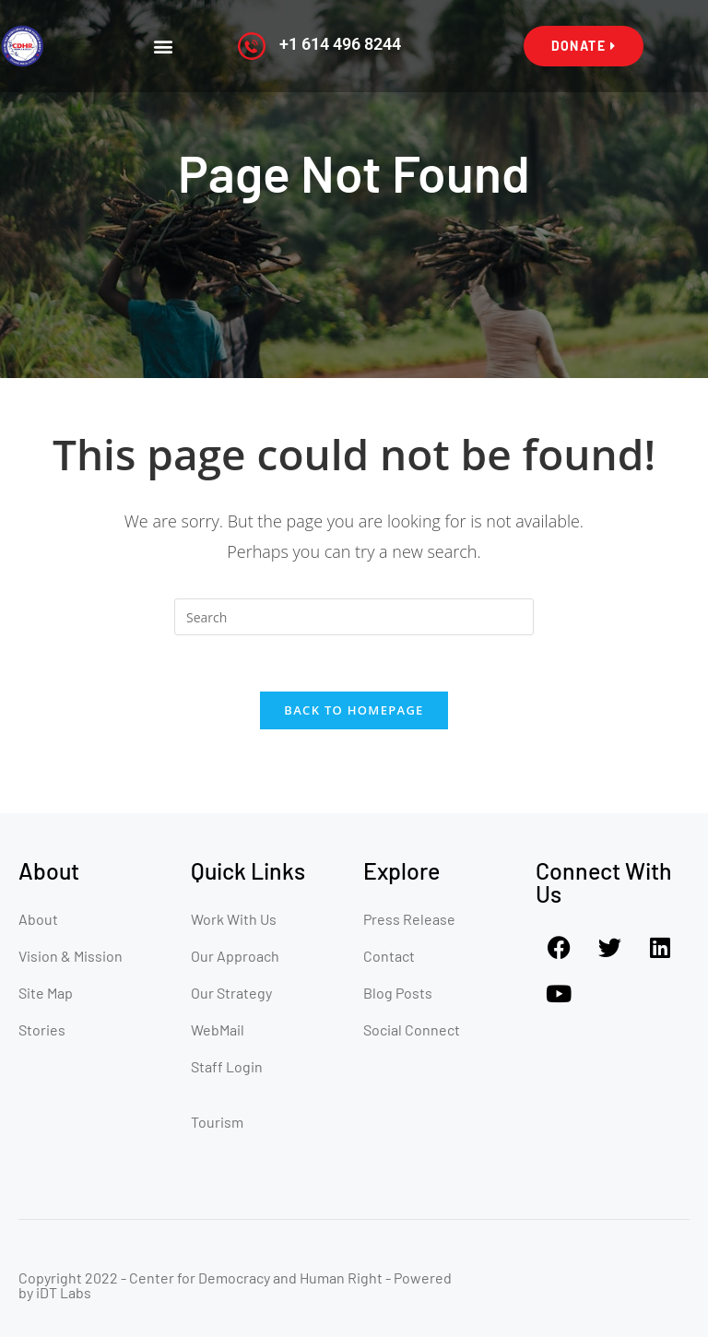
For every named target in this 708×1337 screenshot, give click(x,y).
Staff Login (227, 1066)
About (38, 919)
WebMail (217, 1029)
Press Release (409, 919)
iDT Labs (63, 1292)
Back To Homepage (353, 710)
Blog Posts (397, 992)
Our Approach (235, 955)
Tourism (217, 1121)
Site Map (45, 992)
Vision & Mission (70, 955)
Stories (41, 1029)
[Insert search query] (354, 616)
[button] (163, 46)
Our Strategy (231, 992)
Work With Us (234, 919)
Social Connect (411, 1029)
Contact (389, 955)
